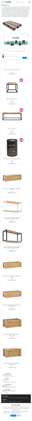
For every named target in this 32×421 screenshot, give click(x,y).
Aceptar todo (13, 415)
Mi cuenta (19, 401)
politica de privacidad (14, 56)
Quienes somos (11, 397)
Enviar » (24, 57)
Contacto (26, 397)
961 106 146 (6, 381)
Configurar (19, 415)
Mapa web (5, 401)
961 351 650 (6, 379)
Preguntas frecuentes (12, 401)
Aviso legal (5, 397)
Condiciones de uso (19, 397)
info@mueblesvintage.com (10, 376)
